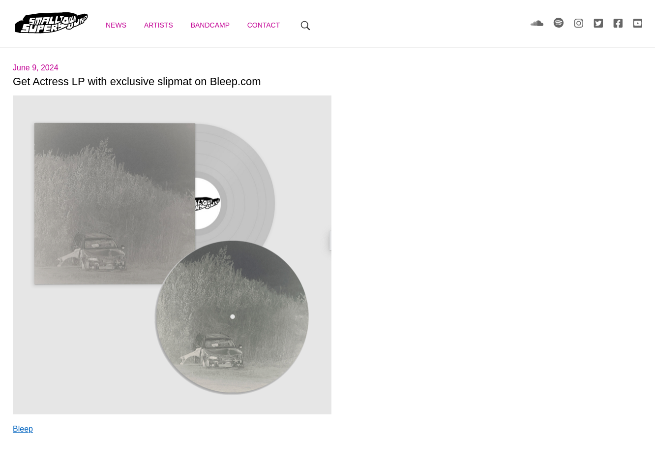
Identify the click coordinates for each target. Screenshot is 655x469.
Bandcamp (211, 25)
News (117, 25)
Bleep (23, 429)
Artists (159, 25)
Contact (264, 25)
